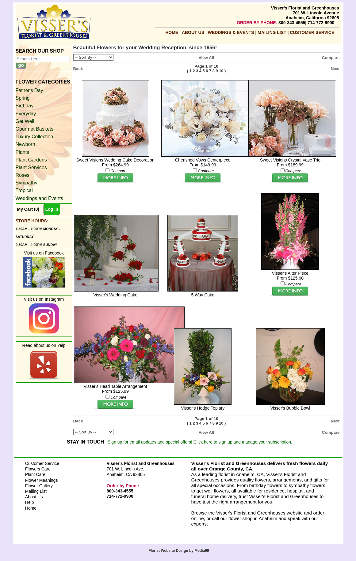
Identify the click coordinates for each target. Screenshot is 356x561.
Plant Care (35, 474)
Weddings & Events (231, 32)
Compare (331, 57)
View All (206, 57)
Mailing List (36, 491)
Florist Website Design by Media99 (178, 550)
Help (29, 502)
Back (78, 68)
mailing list (272, 32)
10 (221, 71)
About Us (193, 32)
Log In (51, 209)
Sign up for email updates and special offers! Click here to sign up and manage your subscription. (200, 442)
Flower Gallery (39, 485)
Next (335, 68)
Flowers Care (38, 468)
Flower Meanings (41, 480)
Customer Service (312, 32)
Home (171, 32)
